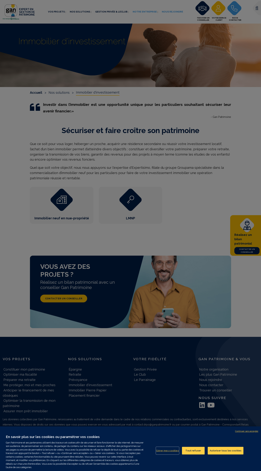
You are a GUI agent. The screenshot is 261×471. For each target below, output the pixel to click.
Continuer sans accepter (246, 433)
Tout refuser (193, 452)
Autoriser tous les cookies (225, 452)
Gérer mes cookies (167, 452)
